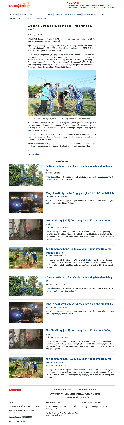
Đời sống (32, 14)
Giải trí (49, 14)
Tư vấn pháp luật (40, 18)
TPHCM (48, 232)
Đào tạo (23, 14)
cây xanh (66, 48)
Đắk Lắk (48, 201)
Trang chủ (14, 14)
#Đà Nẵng (35, 154)
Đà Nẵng (51, 177)
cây (69, 39)
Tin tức (41, 14)
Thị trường (58, 14)
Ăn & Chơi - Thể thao (73, 14)
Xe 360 (12, 18)
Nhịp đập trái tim (89, 14)
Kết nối (20, 18)
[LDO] (26, 175)
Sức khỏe (102, 14)
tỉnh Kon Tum (87, 260)
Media (28, 18)
